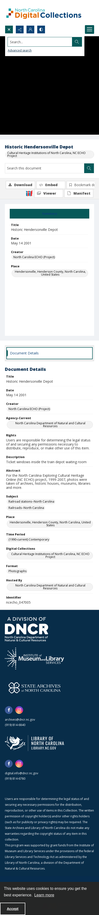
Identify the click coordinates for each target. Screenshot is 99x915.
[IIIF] (29, 193)
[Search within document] (89, 168)
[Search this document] (44, 168)
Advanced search (20, 50)
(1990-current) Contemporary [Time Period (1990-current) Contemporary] (29, 539)
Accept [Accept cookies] (12, 909)
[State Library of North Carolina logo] (34, 743)
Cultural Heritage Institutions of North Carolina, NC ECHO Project (46, 154)
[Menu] (89, 29)
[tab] (49, 213)
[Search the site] (40, 41)
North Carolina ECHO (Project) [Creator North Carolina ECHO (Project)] (34, 257)
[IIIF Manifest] (78, 193)
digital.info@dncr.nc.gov (21, 773)
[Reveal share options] (20, 29)
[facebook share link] (9, 710)
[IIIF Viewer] (48, 193)
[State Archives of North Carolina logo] (34, 687)
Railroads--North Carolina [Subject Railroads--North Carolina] (26, 508)
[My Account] (30, 29)
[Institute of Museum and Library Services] (34, 658)
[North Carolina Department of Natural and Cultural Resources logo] (26, 629)
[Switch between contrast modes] (41, 29)
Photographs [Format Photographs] (18, 571)
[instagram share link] (19, 710)
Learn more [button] (44, 895)
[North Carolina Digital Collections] (44, 12)
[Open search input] (9, 29)
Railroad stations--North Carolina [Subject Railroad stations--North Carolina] (31, 501)
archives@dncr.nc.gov (20, 719)
